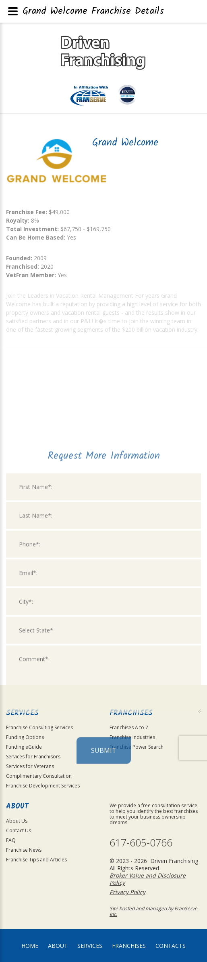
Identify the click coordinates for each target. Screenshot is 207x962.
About (58, 945)
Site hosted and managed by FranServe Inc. (153, 911)
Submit (103, 821)
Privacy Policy (127, 892)
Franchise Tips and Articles (36, 859)
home (29, 945)
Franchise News (23, 849)
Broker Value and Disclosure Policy (148, 878)
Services (89, 945)
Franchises (129, 945)
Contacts (170, 945)
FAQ (11, 840)
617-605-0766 (141, 843)
